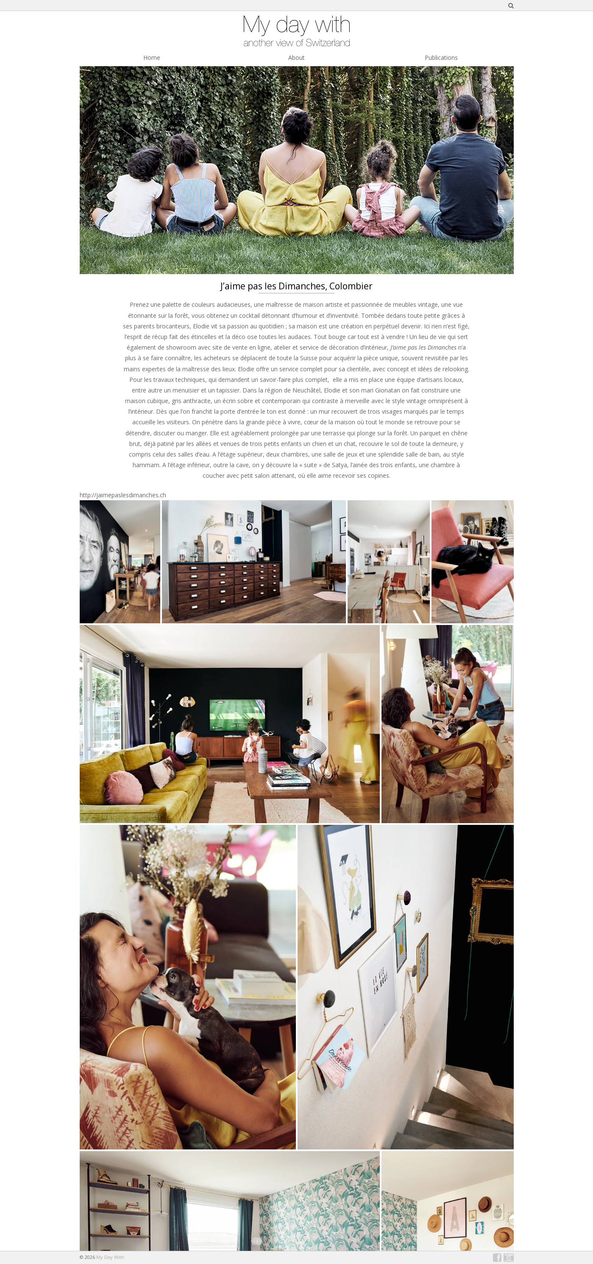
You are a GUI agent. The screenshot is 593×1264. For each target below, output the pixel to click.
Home (151, 57)
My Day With (110, 1257)
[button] (120, 561)
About (296, 57)
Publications (441, 57)
